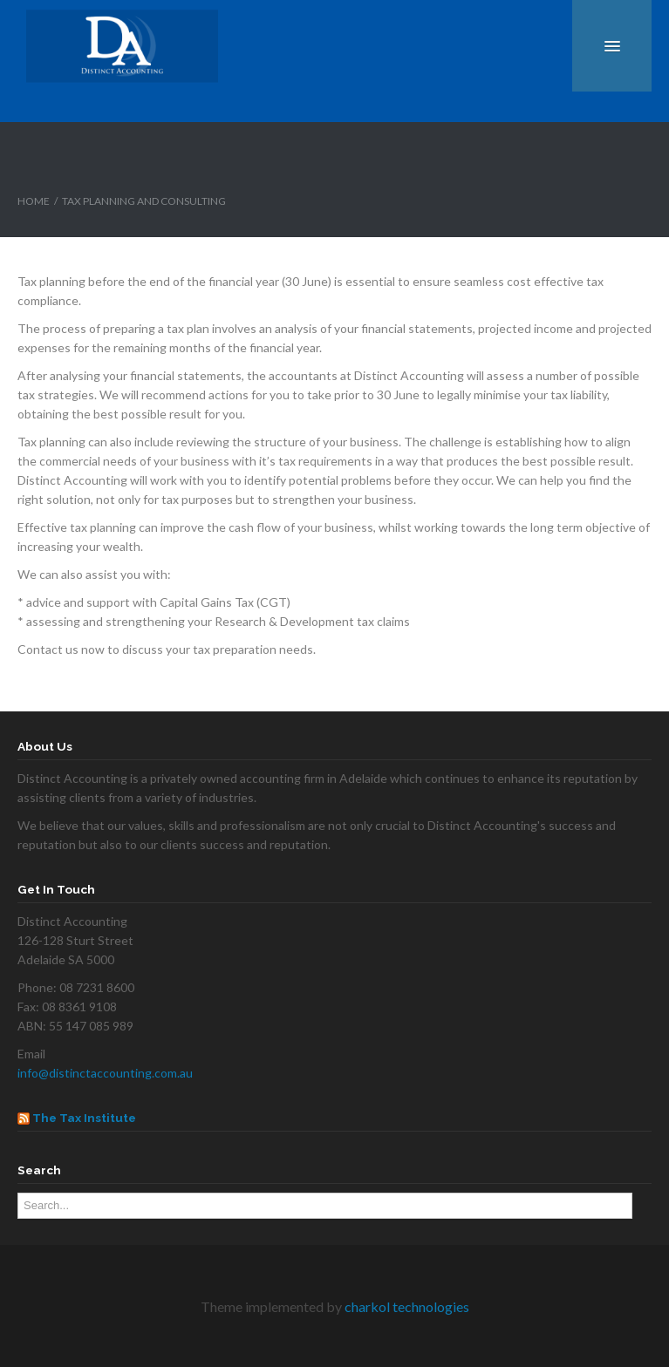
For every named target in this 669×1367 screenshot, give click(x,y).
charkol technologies (407, 1306)
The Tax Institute (84, 1118)
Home (33, 200)
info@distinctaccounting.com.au (105, 1072)
